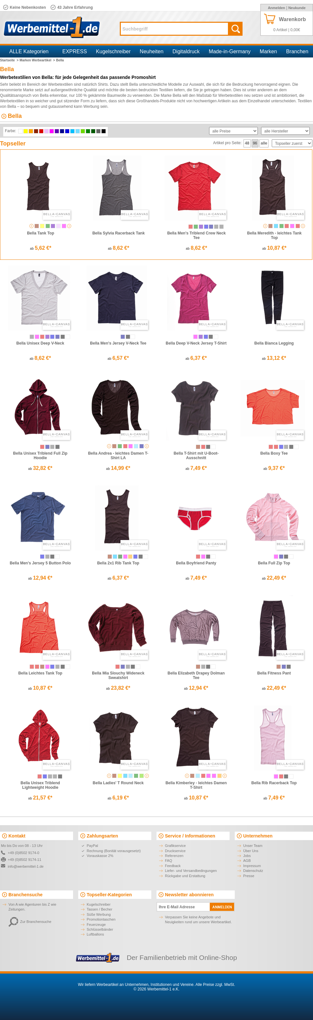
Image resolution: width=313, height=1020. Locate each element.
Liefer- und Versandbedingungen (191, 871)
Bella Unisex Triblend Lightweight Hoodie (40, 785)
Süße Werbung (99, 914)
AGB (247, 861)
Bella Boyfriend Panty (196, 563)
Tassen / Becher (99, 909)
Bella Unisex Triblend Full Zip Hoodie (40, 455)
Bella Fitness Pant (274, 673)
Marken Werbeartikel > (37, 60)
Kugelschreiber (113, 51)
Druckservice (175, 851)
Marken (268, 51)
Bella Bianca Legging (274, 343)
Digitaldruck (186, 51)
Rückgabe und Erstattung (185, 876)
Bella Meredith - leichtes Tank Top (274, 235)
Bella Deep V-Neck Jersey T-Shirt (196, 343)
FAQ (168, 861)
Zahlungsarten (102, 835)
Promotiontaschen (101, 919)
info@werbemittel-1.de (26, 866)
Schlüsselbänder (100, 929)
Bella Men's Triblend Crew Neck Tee (196, 235)
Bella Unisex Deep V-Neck (40, 343)
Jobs (247, 856)
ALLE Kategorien (29, 51)
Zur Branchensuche (29, 922)
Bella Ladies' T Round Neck (118, 783)
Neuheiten (151, 51)
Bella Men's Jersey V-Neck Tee (118, 343)
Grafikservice (175, 846)
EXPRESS (74, 51)
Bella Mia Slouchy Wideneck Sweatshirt (118, 675)
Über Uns (250, 851)
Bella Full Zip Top (274, 563)
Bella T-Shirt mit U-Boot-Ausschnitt (196, 455)
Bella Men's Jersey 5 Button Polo (40, 563)
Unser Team (252, 846)
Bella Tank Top (40, 233)
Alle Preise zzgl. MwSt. (215, 984)
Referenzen (174, 856)
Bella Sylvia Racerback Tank (118, 233)
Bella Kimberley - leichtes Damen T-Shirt (196, 785)
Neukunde (297, 8)
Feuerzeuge (96, 924)
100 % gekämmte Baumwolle (101, 95)
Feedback (173, 866)
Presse (248, 876)
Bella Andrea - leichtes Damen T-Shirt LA (118, 455)
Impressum (252, 866)
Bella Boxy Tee (274, 453)
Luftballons (95, 934)
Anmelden (276, 8)
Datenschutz (253, 871)
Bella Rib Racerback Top (274, 783)
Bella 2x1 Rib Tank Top (118, 563)
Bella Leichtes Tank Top (40, 673)
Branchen (297, 51)
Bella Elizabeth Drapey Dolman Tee (196, 675)
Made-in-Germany (230, 51)
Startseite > (9, 60)
